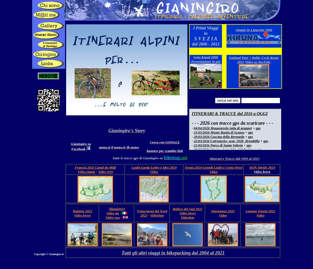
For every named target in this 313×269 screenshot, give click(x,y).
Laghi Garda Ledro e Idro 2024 (154, 167)
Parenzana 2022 (223, 211)
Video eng (112, 217)
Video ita (112, 213)
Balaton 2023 (82, 211)
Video (154, 172)
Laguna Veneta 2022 (261, 211)
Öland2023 (117, 209)
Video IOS (105, 172)
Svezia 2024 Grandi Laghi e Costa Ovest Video (213, 169)
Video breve (82, 215)
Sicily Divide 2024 (262, 167)
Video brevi (187, 213)
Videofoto (157, 215)
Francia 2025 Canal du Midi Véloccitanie (95, 169)
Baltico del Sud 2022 (187, 209)
